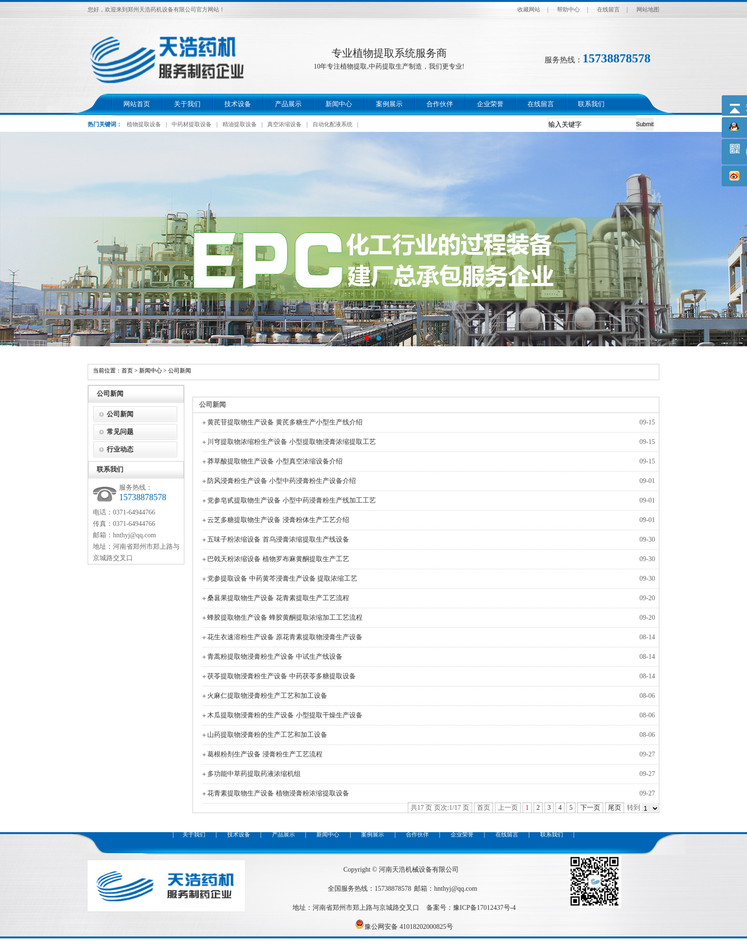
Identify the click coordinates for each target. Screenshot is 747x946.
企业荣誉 (490, 104)
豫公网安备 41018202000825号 (404, 926)
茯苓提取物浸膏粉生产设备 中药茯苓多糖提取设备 (281, 676)
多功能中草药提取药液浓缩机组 (254, 773)
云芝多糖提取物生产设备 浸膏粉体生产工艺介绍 (278, 519)
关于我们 (187, 104)
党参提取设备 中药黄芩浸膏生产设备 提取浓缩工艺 (282, 578)
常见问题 (120, 431)
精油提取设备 (239, 124)
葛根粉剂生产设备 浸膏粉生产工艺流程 (265, 754)
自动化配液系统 (333, 124)
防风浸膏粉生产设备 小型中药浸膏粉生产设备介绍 (281, 480)
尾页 (614, 807)
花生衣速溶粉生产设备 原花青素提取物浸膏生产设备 (285, 637)
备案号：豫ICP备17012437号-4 (470, 907)
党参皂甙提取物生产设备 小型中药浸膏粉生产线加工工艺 (291, 500)
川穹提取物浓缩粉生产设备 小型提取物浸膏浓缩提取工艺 (291, 441)
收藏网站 (528, 9)
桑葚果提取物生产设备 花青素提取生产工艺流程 (278, 598)
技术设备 (237, 104)
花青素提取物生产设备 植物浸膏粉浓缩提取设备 (278, 793)
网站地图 (647, 9)
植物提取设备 (144, 124)
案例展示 (389, 104)
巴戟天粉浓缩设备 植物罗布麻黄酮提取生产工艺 (278, 559)
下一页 (590, 807)
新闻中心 (338, 104)
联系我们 (591, 104)
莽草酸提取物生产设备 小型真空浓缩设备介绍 (275, 461)
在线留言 (608, 9)
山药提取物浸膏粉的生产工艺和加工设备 (267, 734)
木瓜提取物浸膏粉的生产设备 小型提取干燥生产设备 (285, 715)
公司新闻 (179, 370)
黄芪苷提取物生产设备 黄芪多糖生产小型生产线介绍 (285, 422)
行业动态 (120, 449)
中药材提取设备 (192, 124)
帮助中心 (568, 9)
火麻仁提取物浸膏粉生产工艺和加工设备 (267, 695)
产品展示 (288, 104)
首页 (127, 370)
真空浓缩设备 (284, 124)
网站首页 (136, 104)
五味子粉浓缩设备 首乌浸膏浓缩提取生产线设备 (278, 539)
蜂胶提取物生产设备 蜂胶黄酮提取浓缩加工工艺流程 (285, 617)
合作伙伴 (439, 104)
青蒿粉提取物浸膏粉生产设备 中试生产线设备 (275, 656)
